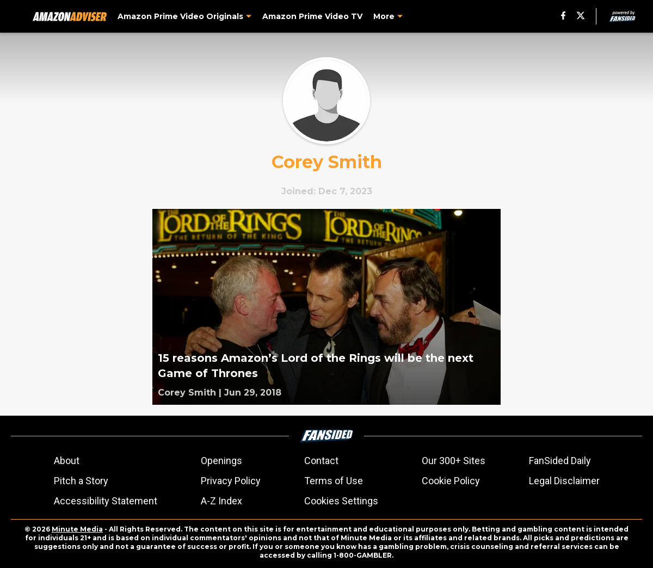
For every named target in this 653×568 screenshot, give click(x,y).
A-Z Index (221, 501)
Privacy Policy (231, 480)
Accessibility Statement (105, 501)
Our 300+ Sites (453, 460)
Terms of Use (333, 480)
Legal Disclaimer (564, 480)
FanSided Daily (560, 460)
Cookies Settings (341, 501)
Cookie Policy (451, 480)
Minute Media (77, 529)
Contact (321, 460)
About (66, 460)
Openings (221, 460)
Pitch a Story (81, 480)
